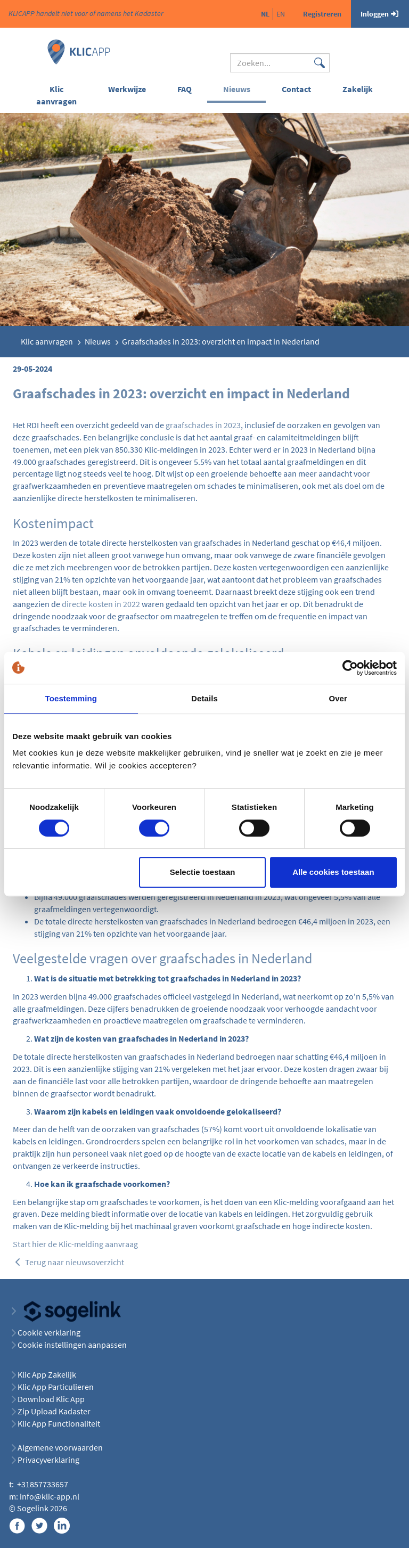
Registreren (322, 14)
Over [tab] (338, 698)
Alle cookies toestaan (333, 872)
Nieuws (236, 89)
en (280, 14)
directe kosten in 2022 (101, 604)
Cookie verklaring (49, 1332)
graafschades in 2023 (203, 425)
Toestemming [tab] (71, 698)
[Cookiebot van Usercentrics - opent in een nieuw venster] (350, 668)
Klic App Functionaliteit (59, 1423)
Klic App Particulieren (56, 1386)
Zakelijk (357, 89)
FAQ (184, 89)
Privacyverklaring (48, 1459)
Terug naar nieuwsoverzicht (68, 1262)
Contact (296, 89)
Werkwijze (127, 89)
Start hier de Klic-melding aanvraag (75, 1244)
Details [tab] (204, 698)
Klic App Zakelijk (47, 1374)
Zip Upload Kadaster (54, 1411)
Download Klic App (52, 1399)
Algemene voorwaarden (60, 1447)
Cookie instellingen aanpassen (72, 1344)
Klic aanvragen (56, 95)
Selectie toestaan (202, 872)
